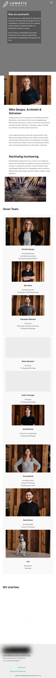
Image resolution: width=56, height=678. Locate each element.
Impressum (22, 667)
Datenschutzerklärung (18, 671)
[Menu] (51, 2)
